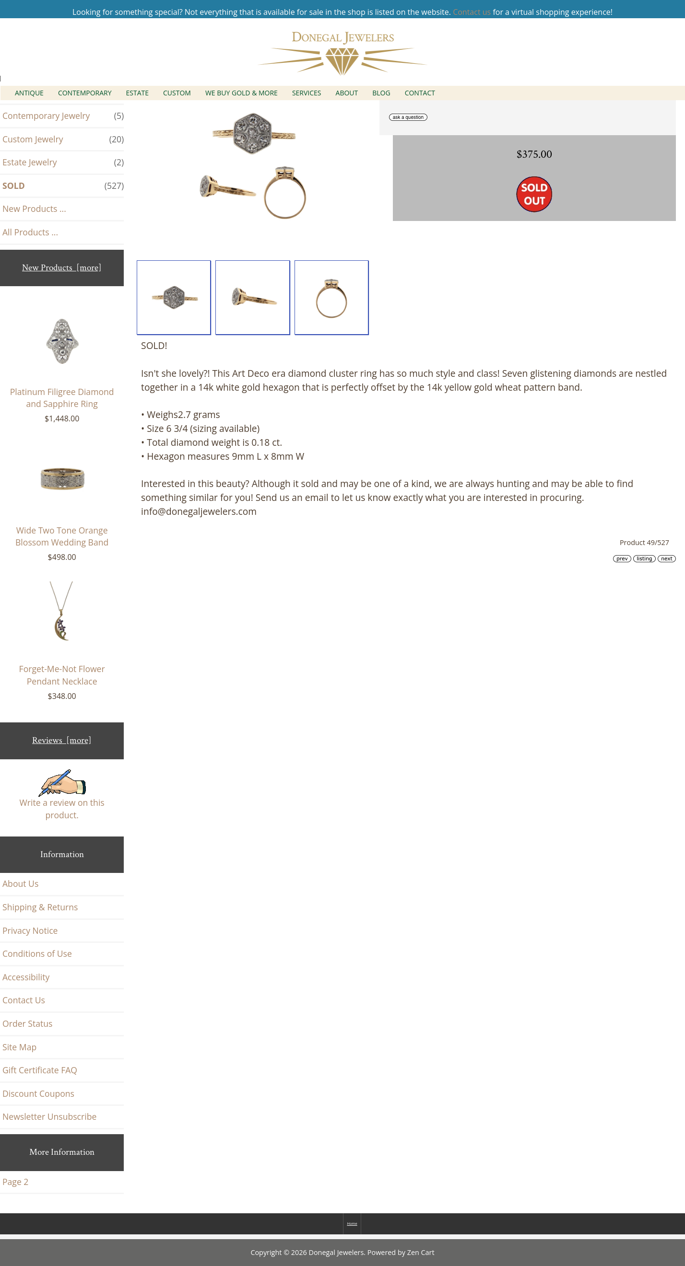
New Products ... (34, 208)
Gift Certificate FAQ (39, 1070)
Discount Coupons (38, 1093)
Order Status (27, 1023)
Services (306, 92)
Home (352, 1223)
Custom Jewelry (63, 139)
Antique (29, 92)
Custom (177, 92)
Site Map (19, 1047)
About (347, 92)
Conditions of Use (37, 953)
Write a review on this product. (62, 795)
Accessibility (25, 977)
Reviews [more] (62, 740)
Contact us (472, 12)
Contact (420, 92)
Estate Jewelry (63, 162)
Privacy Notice (30, 930)
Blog (381, 92)
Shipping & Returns (40, 907)
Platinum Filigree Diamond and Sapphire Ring (62, 357)
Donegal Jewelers (336, 1252)
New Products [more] (62, 268)
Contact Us (23, 1000)
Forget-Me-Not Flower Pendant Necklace (62, 634)
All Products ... (30, 232)
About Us (20, 883)
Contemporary (85, 92)
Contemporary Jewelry (63, 116)
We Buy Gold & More (241, 92)
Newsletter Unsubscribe (49, 1116)
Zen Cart (421, 1252)
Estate (137, 92)
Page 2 (15, 1181)
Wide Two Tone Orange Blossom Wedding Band (61, 495)
